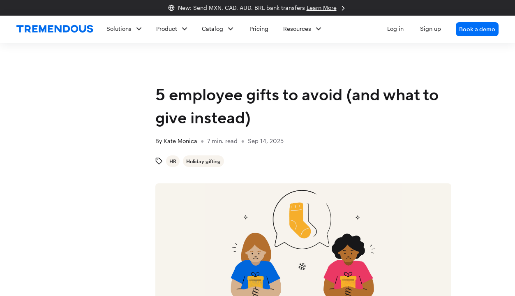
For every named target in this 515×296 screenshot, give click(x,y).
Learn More (327, 8)
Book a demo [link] (477, 28)
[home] (54, 29)
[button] (299, 29)
